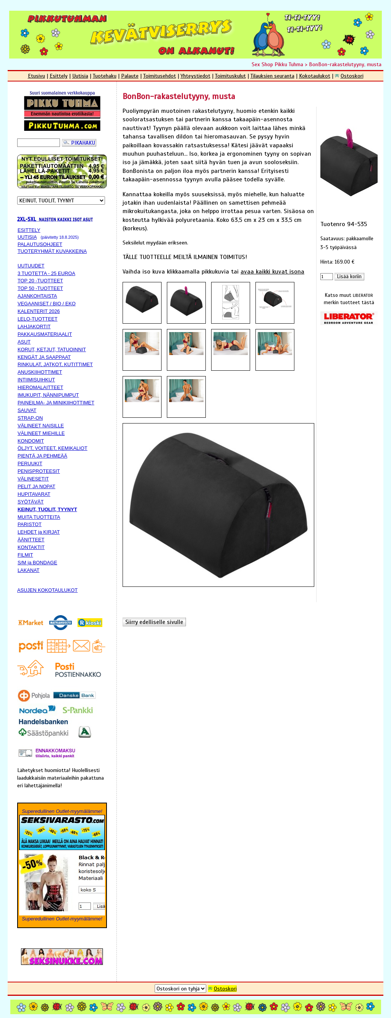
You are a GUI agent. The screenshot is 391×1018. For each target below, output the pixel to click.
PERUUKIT (30, 463)
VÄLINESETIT (33, 479)
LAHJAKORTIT (34, 326)
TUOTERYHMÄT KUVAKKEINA (52, 251)
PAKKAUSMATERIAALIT (45, 334)
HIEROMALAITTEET (40, 387)
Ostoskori (352, 75)
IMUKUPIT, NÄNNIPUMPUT (48, 395)
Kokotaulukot (314, 75)
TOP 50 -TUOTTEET (40, 288)
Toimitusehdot (159, 75)
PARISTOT (30, 524)
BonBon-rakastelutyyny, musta (345, 64)
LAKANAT (28, 570)
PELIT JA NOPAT (36, 486)
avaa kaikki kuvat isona (272, 271)
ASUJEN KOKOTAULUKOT (47, 590)
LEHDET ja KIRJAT (39, 532)
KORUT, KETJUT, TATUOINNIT (52, 349)
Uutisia (80, 75)
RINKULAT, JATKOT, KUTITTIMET (55, 364)
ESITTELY (29, 230)
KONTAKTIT (31, 547)
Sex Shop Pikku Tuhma (277, 64)
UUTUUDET (31, 266)
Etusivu (36, 75)
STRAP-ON (30, 418)
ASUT (24, 342)
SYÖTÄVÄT (31, 502)
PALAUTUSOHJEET (40, 244)
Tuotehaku (104, 75)
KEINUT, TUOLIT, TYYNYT (47, 509)
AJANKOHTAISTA (37, 296)
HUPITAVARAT (34, 494)
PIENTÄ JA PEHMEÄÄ (42, 456)
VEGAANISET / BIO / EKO (47, 303)
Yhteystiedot (195, 75)
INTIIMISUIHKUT (36, 380)
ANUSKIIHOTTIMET (40, 372)
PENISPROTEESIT (39, 471)
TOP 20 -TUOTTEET (40, 280)
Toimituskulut (230, 75)
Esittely (59, 75)
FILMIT (25, 555)
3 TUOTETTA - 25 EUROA (46, 273)
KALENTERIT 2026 (39, 311)
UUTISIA (27, 237)
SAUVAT (27, 410)
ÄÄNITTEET (31, 539)
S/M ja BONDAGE (37, 562)
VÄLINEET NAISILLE (41, 425)
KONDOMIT (31, 441)
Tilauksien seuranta (272, 75)
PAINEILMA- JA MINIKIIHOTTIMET (56, 403)
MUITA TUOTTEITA (39, 517)
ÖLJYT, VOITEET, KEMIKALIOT (52, 448)
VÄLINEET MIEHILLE (41, 433)
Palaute (130, 75)
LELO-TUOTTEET (38, 319)
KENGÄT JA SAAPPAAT (44, 357)
